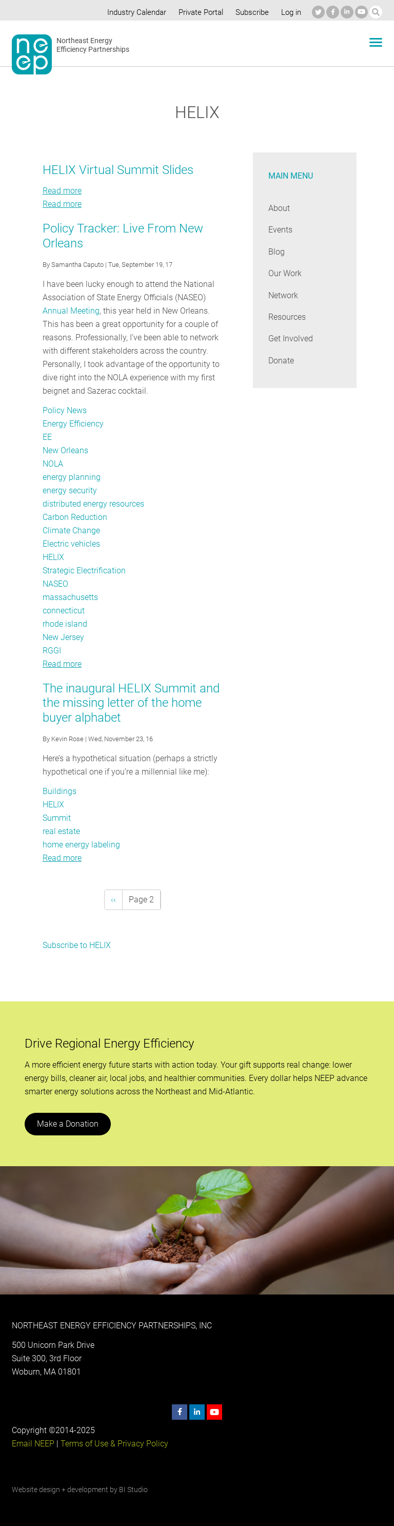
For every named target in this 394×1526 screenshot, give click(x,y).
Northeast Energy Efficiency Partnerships (93, 45)
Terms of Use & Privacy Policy (113, 1443)
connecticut (64, 610)
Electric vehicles (71, 544)
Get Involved (290, 338)
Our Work (285, 273)
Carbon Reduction (75, 517)
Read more (62, 191)
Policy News (64, 410)
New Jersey (64, 637)
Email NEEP (33, 1443)
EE (47, 437)
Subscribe (250, 12)
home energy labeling (81, 844)
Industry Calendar (134, 12)
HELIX (54, 557)
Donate (281, 360)
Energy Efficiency (73, 424)
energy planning (71, 477)
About (279, 208)
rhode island (65, 624)
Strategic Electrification (84, 570)
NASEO (56, 584)
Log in (290, 12)
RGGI (52, 650)
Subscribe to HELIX (77, 945)
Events (280, 230)
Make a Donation (67, 1124)
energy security (70, 490)
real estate (61, 831)
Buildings (59, 791)
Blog (276, 252)
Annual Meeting (70, 311)
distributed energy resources (94, 504)
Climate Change (71, 530)
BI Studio (133, 1489)
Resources (287, 317)
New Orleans (65, 450)
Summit (57, 818)
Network (283, 295)
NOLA (53, 464)
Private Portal (198, 12)
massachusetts (70, 597)
